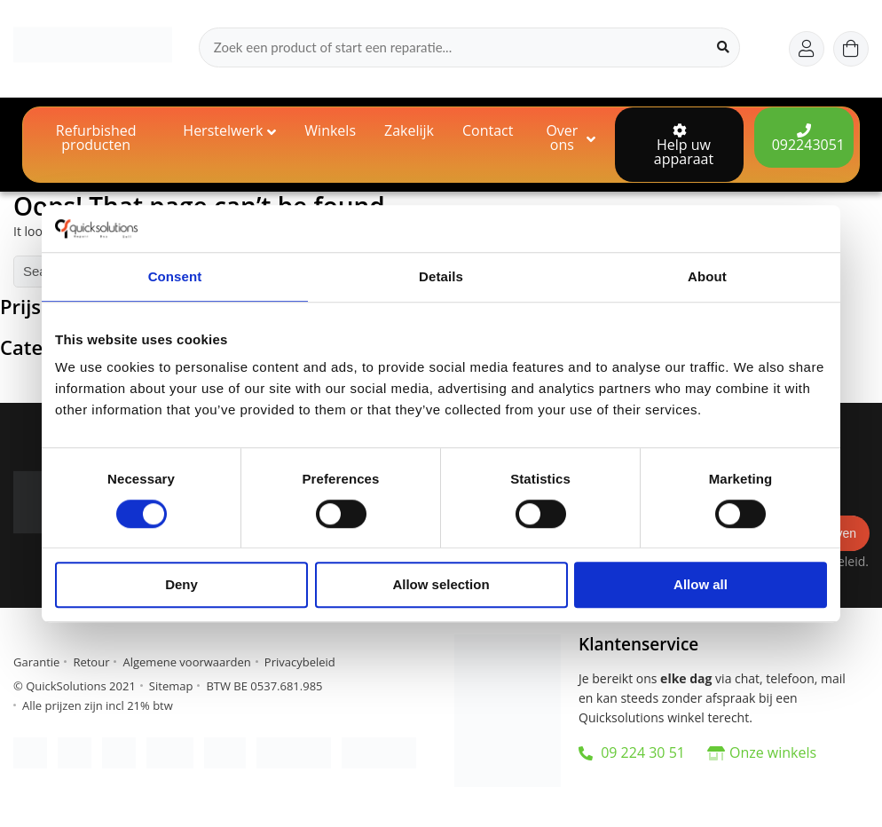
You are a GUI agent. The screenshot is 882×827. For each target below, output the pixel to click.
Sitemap (171, 686)
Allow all (700, 585)
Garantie (36, 662)
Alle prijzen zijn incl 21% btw (97, 705)
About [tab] (707, 276)
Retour (91, 662)
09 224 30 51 (632, 752)
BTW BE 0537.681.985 (264, 686)
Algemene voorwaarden (186, 662)
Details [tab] (441, 276)
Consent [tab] (175, 276)
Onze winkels (772, 752)
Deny (181, 585)
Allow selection (440, 585)
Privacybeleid (299, 662)
